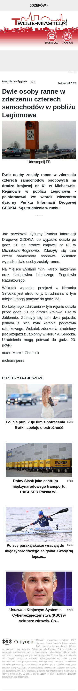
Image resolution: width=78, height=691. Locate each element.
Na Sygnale (20, 81)
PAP (33, 82)
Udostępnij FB (38, 162)
